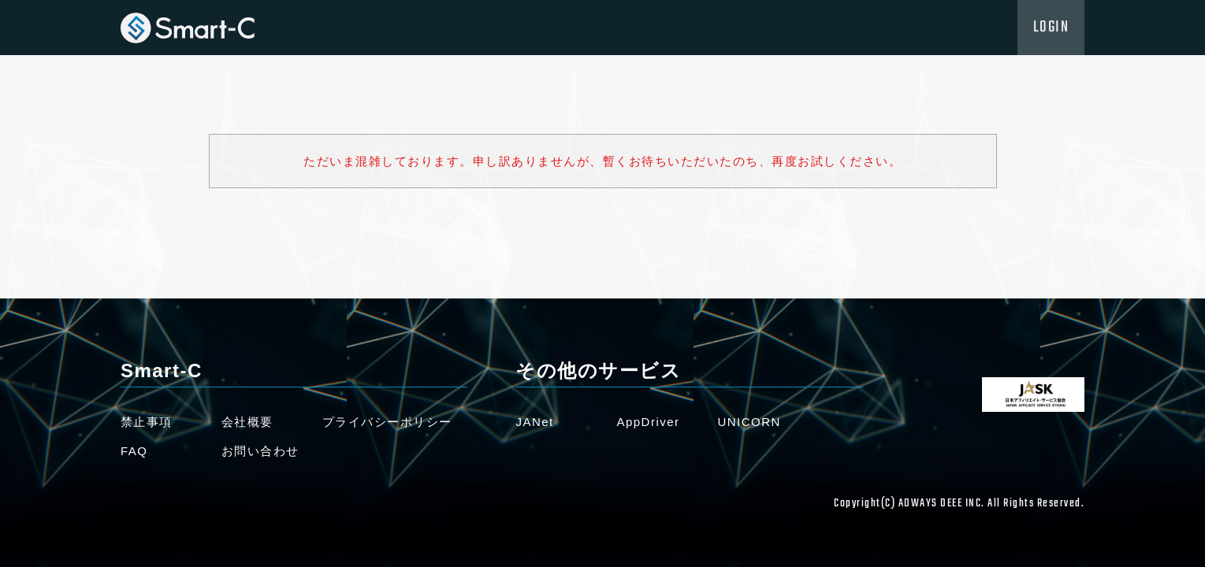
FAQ (134, 451)
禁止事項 (147, 421)
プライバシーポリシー (387, 421)
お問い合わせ (260, 451)
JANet (534, 421)
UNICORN (749, 421)
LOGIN (1051, 27)
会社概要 (247, 421)
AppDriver (647, 421)
